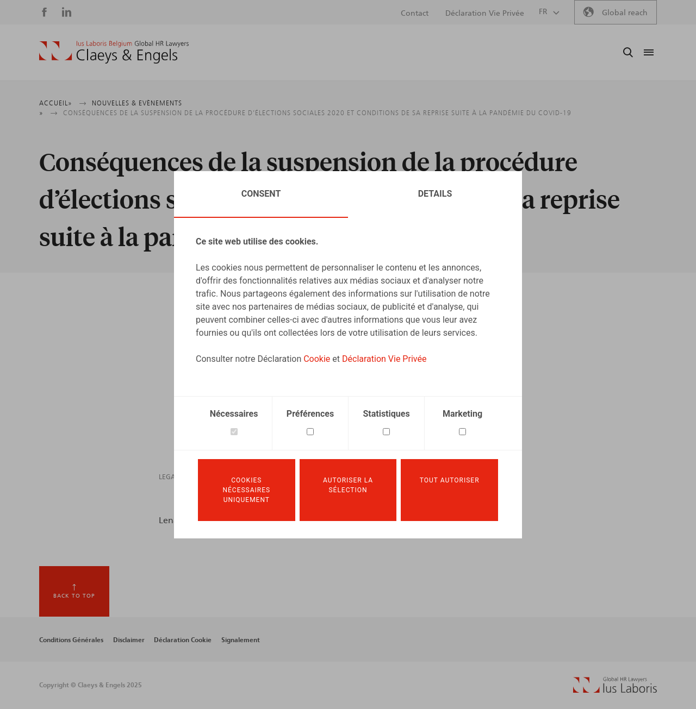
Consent (261, 194)
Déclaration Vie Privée (384, 359)
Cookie (316, 359)
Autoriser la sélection (348, 485)
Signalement (240, 640)
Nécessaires (234, 414)
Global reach (625, 13)
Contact (414, 13)
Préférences (310, 414)
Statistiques (386, 414)
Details (435, 194)
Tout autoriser (450, 480)
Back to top (74, 596)
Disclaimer (129, 640)
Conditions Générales (71, 640)
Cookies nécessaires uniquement (246, 490)
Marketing (462, 414)
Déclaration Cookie (183, 640)
